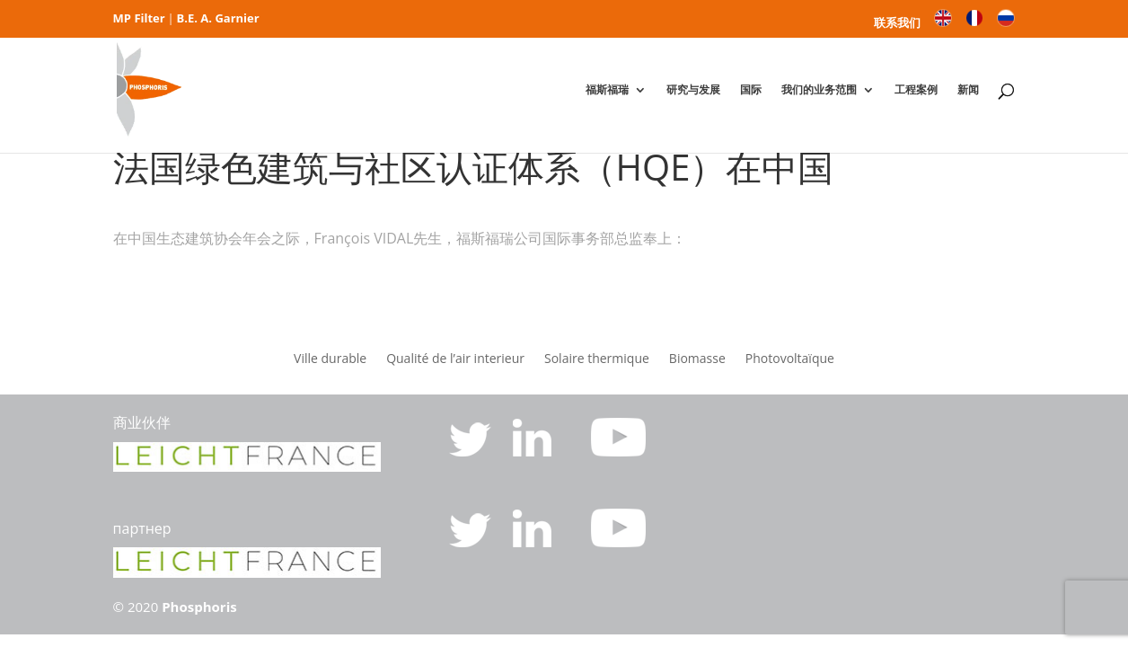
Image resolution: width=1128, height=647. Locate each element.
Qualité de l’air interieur (455, 359)
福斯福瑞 (607, 90)
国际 (751, 90)
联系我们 (897, 24)
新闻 (968, 90)
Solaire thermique (596, 359)
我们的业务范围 (819, 90)
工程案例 (916, 90)
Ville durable (330, 359)
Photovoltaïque (789, 359)
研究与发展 (693, 90)
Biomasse (697, 359)
